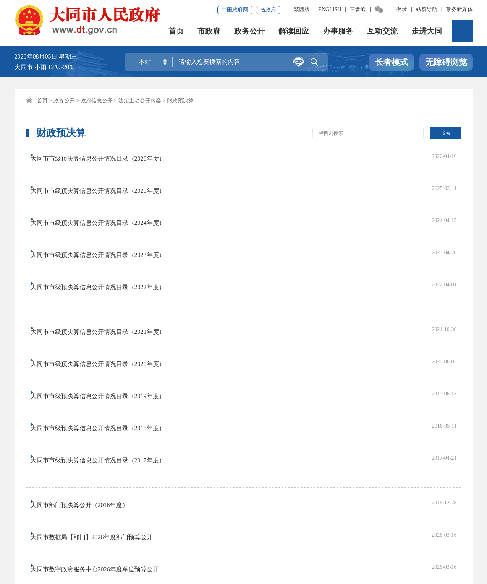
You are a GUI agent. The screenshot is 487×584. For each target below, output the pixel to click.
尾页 (290, 437)
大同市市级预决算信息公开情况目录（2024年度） (105, 186)
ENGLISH (329, 9)
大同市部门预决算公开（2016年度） (87, 337)
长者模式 (391, 62)
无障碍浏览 (446, 62)
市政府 (209, 32)
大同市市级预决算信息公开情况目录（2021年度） (105, 246)
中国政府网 (235, 10)
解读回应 (294, 32)
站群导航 (426, 9)
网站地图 (30, 519)
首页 (176, 32)
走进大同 (427, 32)
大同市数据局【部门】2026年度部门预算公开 (99, 353)
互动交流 (382, 32)
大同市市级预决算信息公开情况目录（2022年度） (105, 218)
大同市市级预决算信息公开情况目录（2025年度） (105, 171)
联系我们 (176, 519)
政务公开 (250, 32)
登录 (401, 9)
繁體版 (302, 9)
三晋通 (358, 9)
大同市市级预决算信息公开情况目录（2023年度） (105, 202)
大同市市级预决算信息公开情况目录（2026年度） (105, 155)
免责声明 (67, 519)
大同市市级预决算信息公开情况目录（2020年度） (105, 262)
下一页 (264, 437)
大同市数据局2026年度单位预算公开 (87, 384)
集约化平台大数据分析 (121, 519)
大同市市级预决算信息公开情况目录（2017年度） (105, 309)
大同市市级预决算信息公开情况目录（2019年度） (105, 277)
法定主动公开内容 (139, 101)
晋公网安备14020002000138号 (61, 555)
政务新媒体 (459, 9)
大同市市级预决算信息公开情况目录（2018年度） (105, 293)
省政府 (268, 10)
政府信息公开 (97, 101)
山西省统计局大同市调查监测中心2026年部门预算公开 (111, 400)
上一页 (116, 437)
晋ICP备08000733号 (184, 545)
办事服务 (338, 32)
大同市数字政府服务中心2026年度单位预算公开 (102, 368)
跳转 (395, 437)
